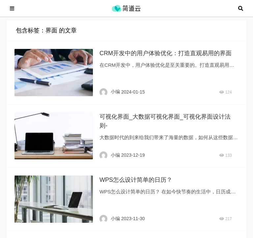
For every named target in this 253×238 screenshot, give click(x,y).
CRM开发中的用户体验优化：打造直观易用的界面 (165, 56)
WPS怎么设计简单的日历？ (135, 183)
